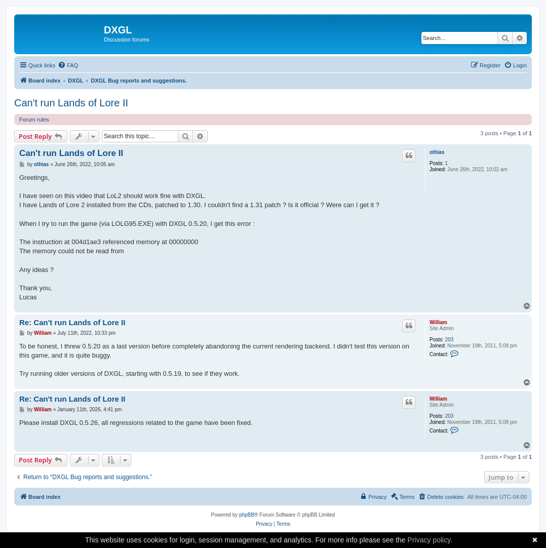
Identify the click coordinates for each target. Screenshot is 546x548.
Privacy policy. (430, 540)
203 (449, 339)
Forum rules (34, 119)
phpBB (246, 515)
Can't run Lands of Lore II (71, 102)
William (438, 322)
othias (437, 152)
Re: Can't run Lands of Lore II (72, 322)
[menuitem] (68, 65)
